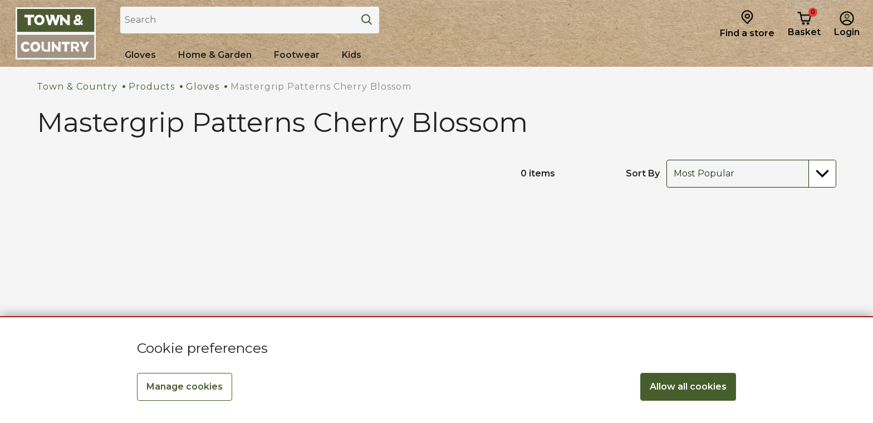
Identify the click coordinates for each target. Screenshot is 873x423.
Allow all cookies (688, 386)
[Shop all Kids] (351, 55)
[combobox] (751, 174)
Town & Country (77, 86)
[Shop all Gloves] (140, 55)
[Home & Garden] (215, 55)
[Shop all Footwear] (297, 55)
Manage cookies (184, 386)
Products (152, 86)
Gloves (202, 86)
